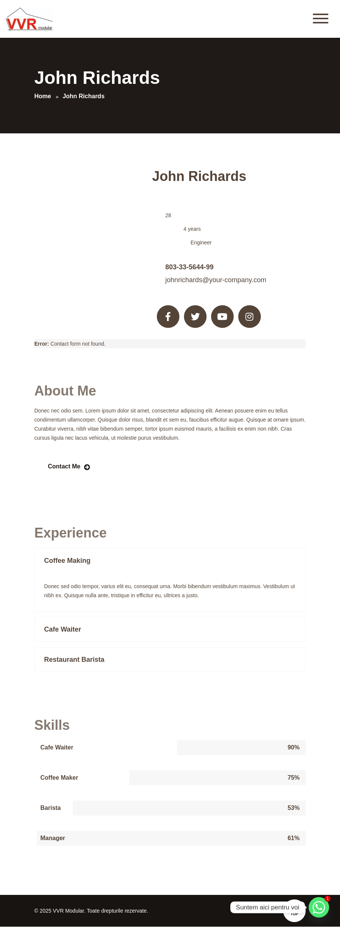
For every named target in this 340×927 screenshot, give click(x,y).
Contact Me (64, 466)
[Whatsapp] (319, 907)
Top (294, 910)
